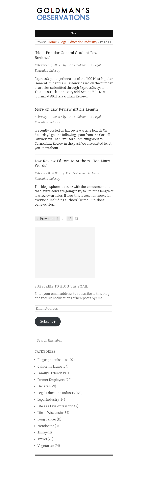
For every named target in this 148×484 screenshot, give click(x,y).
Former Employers (51, 380)
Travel (42, 439)
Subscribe (47, 321)
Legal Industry (48, 399)
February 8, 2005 (46, 173)
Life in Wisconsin (50, 413)
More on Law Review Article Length (66, 109)
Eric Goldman (77, 65)
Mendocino (46, 426)
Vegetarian (46, 446)
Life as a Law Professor (54, 406)
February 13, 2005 (47, 65)
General (44, 386)
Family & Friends (50, 373)
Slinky (42, 433)
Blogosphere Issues (52, 360)
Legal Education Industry (78, 42)
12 (69, 219)
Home (52, 42)
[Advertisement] (65, 252)
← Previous (44, 219)
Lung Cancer (47, 419)
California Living (50, 366)
